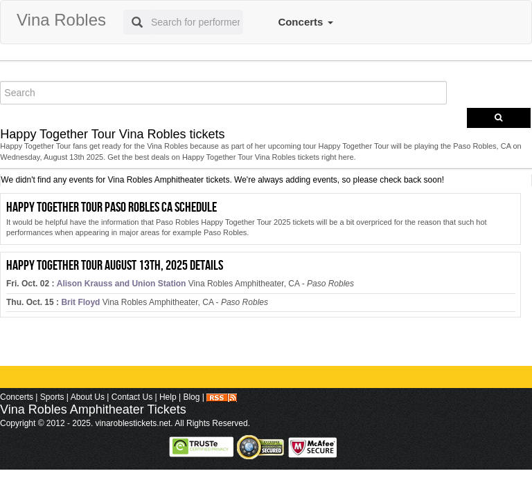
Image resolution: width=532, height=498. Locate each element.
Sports (52, 397)
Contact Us (132, 397)
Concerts (305, 22)
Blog (191, 397)
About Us (88, 397)
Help (168, 397)
